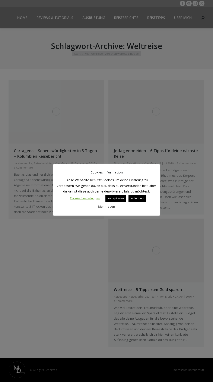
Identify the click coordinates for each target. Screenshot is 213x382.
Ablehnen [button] (137, 198)
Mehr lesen (106, 206)
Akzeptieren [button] (116, 198)
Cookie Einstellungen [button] (85, 198)
